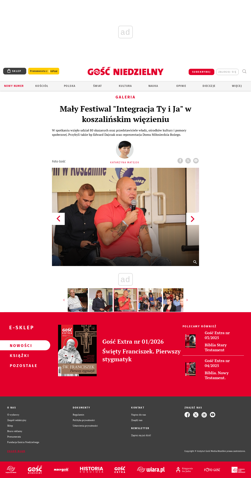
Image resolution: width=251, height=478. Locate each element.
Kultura (125, 86)
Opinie (181, 86)
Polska (69, 86)
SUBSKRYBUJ (201, 72)
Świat (97, 86)
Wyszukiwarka (244, 71)
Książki (19, 355)
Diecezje (209, 86)
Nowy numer (14, 86)
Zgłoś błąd (16, 451)
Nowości (19, 345)
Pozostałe (19, 365)
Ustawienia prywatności (85, 425)
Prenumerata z (43, 71)
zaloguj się (227, 72)
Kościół (41, 86)
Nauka (153, 86)
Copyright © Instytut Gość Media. (200, 451)
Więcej (237, 86)
